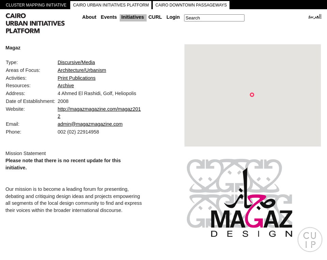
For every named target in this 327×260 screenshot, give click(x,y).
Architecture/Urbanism (82, 70)
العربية (315, 16)
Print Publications (76, 78)
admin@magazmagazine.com (90, 124)
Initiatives (132, 17)
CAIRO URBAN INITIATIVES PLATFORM (111, 5)
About (89, 17)
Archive (66, 85)
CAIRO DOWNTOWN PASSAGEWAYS (191, 5)
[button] (252, 94)
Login (173, 17)
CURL (155, 17)
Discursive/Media (76, 62)
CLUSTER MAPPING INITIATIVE (36, 5)
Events (109, 17)
